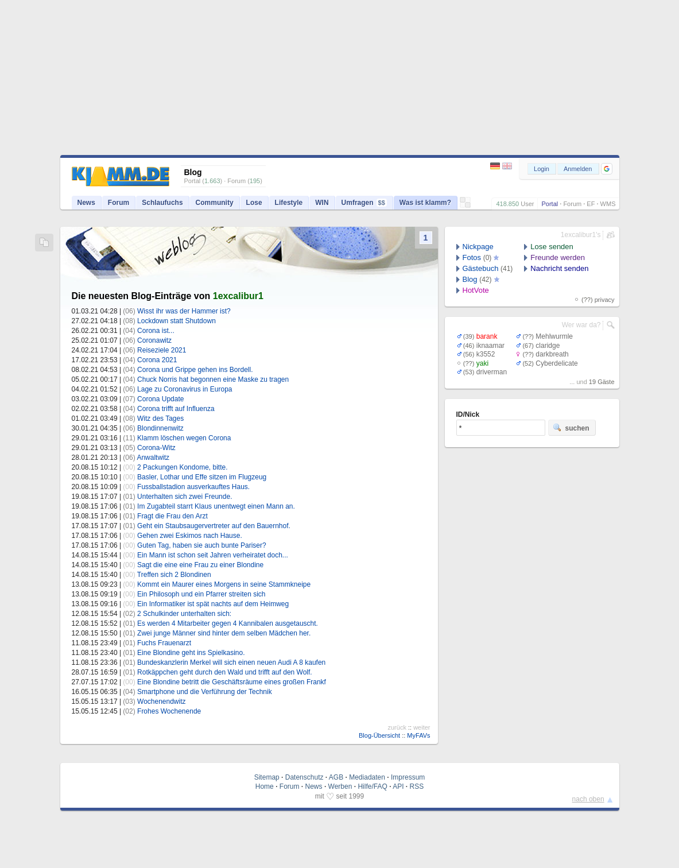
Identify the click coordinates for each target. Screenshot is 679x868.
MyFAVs (418, 735)
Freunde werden (557, 257)
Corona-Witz (156, 448)
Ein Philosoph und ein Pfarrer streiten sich (201, 594)
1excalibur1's (581, 235)
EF (591, 203)
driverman (491, 372)
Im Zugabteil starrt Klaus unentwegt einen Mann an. (216, 506)
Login (541, 168)
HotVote (476, 290)
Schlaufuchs (162, 203)
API (398, 786)
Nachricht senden (559, 268)
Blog (470, 279)
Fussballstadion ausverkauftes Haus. (193, 487)
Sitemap (267, 777)
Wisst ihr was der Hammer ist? (184, 311)
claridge (548, 346)
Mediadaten (367, 777)
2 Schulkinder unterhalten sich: (184, 614)
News (86, 203)
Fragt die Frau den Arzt (172, 516)
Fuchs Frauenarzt (164, 643)
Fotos (472, 257)
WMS (608, 203)
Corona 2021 (157, 360)
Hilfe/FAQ (372, 786)
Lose (254, 203)
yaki (482, 363)
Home (264, 786)
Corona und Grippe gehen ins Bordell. (195, 370)
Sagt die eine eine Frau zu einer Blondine (200, 565)
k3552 (485, 354)
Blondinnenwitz (160, 428)
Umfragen (364, 203)
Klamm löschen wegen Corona (184, 438)
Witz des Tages (160, 418)
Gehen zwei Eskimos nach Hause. (189, 536)
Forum (572, 203)
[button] (606, 169)
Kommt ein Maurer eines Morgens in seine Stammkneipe (224, 584)
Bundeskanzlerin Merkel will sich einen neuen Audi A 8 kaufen (231, 662)
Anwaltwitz (153, 458)
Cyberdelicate (556, 363)
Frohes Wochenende (169, 711)
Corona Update (160, 399)
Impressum (408, 777)
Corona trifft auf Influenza (176, 409)
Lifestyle (289, 203)
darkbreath (552, 354)
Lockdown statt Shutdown (176, 321)
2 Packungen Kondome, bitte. (182, 467)
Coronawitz (154, 340)
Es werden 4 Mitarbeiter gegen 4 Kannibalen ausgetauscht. (227, 623)
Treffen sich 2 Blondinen (174, 575)
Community (215, 203)
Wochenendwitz (161, 702)
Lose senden (551, 246)
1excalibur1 (238, 296)
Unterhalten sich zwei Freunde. (184, 497)
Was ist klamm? (425, 203)
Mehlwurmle (554, 336)
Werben (340, 786)
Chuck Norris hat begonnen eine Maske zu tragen (213, 379)
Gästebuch (481, 268)
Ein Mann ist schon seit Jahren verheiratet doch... (212, 555)
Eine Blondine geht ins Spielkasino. (191, 653)
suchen (571, 427)
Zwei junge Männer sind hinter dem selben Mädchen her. (224, 633)
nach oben (588, 799)
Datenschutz (304, 777)
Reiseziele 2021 (161, 350)
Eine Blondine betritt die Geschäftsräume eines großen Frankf (231, 682)
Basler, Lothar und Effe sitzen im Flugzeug (201, 477)
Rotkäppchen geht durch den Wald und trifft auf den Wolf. (224, 672)
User (527, 203)
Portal (549, 203)
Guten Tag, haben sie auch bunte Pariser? (201, 545)
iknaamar (490, 346)
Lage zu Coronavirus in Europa (184, 389)
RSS (417, 786)
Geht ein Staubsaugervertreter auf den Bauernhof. (213, 526)
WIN (321, 203)
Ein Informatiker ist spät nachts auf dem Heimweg (213, 604)
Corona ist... (155, 331)
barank (487, 336)
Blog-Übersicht (379, 735)
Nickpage (478, 246)
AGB (336, 777)
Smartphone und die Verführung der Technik (204, 692)
